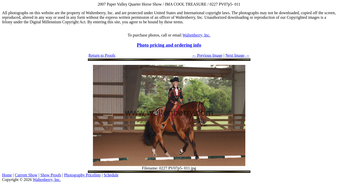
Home (7, 175)
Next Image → (237, 55)
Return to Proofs (102, 55)
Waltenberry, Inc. (196, 35)
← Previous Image (207, 55)
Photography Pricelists (82, 175)
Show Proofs (50, 175)
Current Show (26, 175)
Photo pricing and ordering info (169, 45)
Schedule (111, 175)
